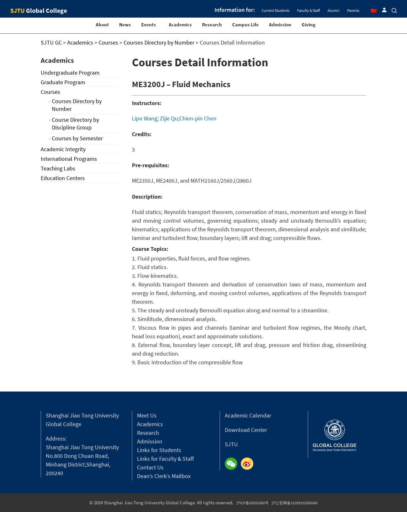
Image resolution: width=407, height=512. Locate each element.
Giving (308, 24)
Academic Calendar (248, 415)
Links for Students (159, 450)
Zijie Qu (169, 118)
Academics (180, 24)
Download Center (246, 430)
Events (148, 24)
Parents (353, 10)
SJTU (231, 444)
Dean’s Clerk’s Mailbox (164, 476)
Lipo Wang (144, 118)
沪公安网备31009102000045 (295, 502)
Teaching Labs (58, 168)
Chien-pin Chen (197, 118)
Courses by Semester (77, 138)
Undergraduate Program (70, 72)
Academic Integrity (63, 149)
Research (212, 24)
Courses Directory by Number (77, 104)
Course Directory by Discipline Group (75, 123)
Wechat (233, 464)
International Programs (69, 158)
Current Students (275, 10)
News (125, 24)
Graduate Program (63, 82)
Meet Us (147, 415)
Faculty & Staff (308, 10)
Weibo (249, 464)
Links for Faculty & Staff (165, 458)
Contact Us (150, 467)
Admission (280, 24)
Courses (50, 91)
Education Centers (63, 178)
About (102, 24)
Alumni (333, 10)
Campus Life (245, 24)
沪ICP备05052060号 (252, 502)
